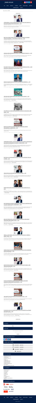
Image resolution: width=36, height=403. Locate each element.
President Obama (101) (7, 361)
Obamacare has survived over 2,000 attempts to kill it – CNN (18, 53)
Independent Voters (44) (7, 356)
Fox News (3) (6, 374)
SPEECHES (18, 351)
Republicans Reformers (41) (8, 363)
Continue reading (21, 42)
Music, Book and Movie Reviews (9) (9, 365)
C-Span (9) (5, 377)
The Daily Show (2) (6, 376)
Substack (11, 5)
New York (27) (6, 364)
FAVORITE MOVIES (18, 344)
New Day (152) (6, 370)
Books (8, 5)
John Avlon (9, 2)
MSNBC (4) (5, 373)
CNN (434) (5, 372)
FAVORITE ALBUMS (18, 347)
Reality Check (25, 5)
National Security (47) (7, 362)
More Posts (18, 13)
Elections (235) (6, 357)
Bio (4, 5)
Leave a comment (18, 43)
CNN (11, 43)
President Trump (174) (7, 360)
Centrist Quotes (15, 7)
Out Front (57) (6, 371)
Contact (21, 7)
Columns (16, 5)
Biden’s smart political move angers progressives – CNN (17, 81)
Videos (20, 5)
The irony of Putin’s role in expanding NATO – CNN (15, 296)
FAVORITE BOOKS (18, 349)
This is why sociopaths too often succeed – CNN (15, 173)
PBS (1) (5, 375)
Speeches (30, 5)
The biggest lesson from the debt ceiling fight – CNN (16, 96)
